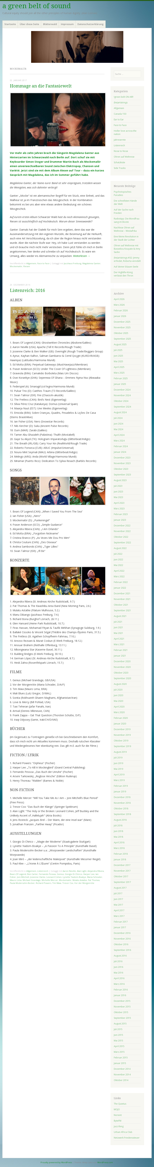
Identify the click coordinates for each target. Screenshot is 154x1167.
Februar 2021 (121, 650)
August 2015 (120, 1023)
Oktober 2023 (121, 468)
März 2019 (119, 780)
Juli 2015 (118, 1029)
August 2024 (120, 412)
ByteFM (117, 1120)
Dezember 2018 (122, 797)
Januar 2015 (120, 1063)
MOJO (117, 1109)
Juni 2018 (118, 831)
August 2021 (120, 616)
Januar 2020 (120, 723)
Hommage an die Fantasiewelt (41, 86)
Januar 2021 (120, 655)
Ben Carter (32, 874)
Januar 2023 (120, 519)
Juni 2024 (118, 423)
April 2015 (119, 1046)
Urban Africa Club (123, 1132)
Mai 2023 (118, 497)
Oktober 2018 (121, 808)
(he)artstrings (121, 102)
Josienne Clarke (37, 877)
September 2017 (122, 882)
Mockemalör (16, 266)
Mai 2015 (118, 1040)
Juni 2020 (118, 695)
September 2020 (122, 678)
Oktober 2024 (121, 401)
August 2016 (120, 955)
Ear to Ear (119, 119)
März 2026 (119, 304)
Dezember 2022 (122, 525)
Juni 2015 (118, 1034)
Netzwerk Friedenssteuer (127, 1137)
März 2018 (119, 848)
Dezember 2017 (122, 865)
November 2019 (122, 734)
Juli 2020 (118, 689)
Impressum (67, 24)
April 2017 (119, 910)
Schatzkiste (119, 162)
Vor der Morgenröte (84, 883)
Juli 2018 (118, 825)
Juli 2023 (118, 485)
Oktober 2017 (121, 876)
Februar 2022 (121, 582)
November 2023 (122, 463)
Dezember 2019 (122, 729)
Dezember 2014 (122, 1068)
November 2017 (122, 870)
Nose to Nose (121, 151)
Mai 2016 (118, 972)
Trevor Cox (67, 883)
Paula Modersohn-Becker (22, 883)
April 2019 (119, 774)
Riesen (26, 266)
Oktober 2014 (121, 1080)
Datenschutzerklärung (90, 24)
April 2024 (119, 435)
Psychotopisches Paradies (122, 193)
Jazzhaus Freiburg (72, 263)
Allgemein (31, 263)
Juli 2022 (118, 553)
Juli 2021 (118, 621)
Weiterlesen (81, 256)
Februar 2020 (121, 718)
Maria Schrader (94, 877)
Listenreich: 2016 (27, 290)
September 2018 (122, 814)
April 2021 (119, 638)
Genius (60, 874)
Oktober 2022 (121, 536)
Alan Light (81, 871)
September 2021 (122, 610)
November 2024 (122, 395)
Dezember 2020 (122, 661)
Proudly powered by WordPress (56, 1162)
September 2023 (122, 474)
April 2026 (119, 299)
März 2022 (119, 576)
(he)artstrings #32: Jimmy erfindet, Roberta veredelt (127, 259)
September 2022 (122, 542)
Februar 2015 (121, 1057)
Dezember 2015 (122, 1001)
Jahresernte (120, 139)
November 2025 (122, 327)
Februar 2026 (121, 310)
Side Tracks (120, 168)
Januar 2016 (120, 995)
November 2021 (122, 599)
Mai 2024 (118, 429)
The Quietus (120, 1103)
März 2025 (119, 372)
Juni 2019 (118, 763)
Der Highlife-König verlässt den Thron (123, 274)
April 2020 (119, 706)
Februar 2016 (121, 989)
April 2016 (119, 978)
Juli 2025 (118, 350)
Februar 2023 (121, 514)
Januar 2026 (120, 316)
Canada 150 (120, 113)
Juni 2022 (118, 559)
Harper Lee (88, 874)
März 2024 (119, 440)
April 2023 (119, 502)
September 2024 (122, 406)
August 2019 (120, 751)
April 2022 (119, 570)
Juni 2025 (118, 355)
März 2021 (119, 644)
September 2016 (122, 950)
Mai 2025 (118, 361)
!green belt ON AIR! (123, 96)
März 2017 (119, 916)
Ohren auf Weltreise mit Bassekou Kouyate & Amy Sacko (127, 249)
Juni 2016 (118, 967)
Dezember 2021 (122, 593)
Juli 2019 (118, 757)
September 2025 (122, 338)
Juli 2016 (118, 961)
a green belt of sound (36, 6)
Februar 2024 (121, 446)
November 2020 (122, 667)
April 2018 (119, 842)
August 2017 (120, 887)
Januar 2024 (120, 452)
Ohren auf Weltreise (124, 156)
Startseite (10, 24)
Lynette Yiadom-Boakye (74, 877)
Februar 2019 (121, 785)
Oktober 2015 (121, 1012)
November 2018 (122, 802)
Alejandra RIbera (96, 871)
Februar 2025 (121, 378)
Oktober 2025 (121, 333)
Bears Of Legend (18, 874)
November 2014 (122, 1074)
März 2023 (119, 508)
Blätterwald (50, 24)
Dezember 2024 (122, 389)
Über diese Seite (29, 24)
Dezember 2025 (122, 321)
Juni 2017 (118, 899)
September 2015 (122, 1017)
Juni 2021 (118, 627)
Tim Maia (56, 883)
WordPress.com (105, 1162)
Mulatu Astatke (80, 880)
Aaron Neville (69, 871)
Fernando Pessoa (47, 874)
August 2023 (120, 480)
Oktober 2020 (121, 672)
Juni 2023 (118, 491)
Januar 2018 (120, 859)
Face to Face (43, 263)
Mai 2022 (118, 565)
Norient (118, 1115)
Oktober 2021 (121, 604)
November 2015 (122, 1006)
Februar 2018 (121, 853)
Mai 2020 (118, 701)
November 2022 (122, 531)
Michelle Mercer (50, 880)
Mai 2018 (118, 836)
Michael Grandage (32, 880)
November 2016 (122, 938)
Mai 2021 (118, 633)
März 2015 (119, 1051)
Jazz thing (118, 1126)
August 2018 (120, 819)
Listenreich (42, 871)
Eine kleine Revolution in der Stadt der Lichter (126, 238)
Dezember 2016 (122, 933)
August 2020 (120, 684)
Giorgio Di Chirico (73, 874)
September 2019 (122, 746)
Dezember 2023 (122, 457)
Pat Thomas (94, 880)
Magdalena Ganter (91, 263)
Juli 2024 (118, 418)
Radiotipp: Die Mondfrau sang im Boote (126, 220)
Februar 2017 (121, 921)
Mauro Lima (16, 880)
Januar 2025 (120, 384)
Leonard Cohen (54, 877)
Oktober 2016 (121, 944)
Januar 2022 (120, 587)
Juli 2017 (118, 893)
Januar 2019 (120, 791)
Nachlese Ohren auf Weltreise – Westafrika (125, 229)
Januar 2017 (120, 927)
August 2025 (120, 344)
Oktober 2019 (121, 740)
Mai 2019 (118, 768)
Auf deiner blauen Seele (126, 266)
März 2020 (119, 712)
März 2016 (119, 984)
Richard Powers (43, 883)
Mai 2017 (118, 904)
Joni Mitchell (23, 877)
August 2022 (120, 548)
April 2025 (119, 367)
